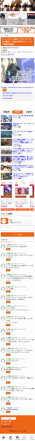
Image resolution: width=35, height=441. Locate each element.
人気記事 (10, 438)
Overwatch (9, 98)
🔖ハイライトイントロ (25, 52)
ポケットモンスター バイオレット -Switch (7, 202)
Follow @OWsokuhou (7, 427)
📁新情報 (4, 50)
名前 (10, 220)
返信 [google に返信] (8, 411)
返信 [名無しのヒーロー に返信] (8, 249)
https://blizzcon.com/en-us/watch (18, 87)
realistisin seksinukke (12, 409)
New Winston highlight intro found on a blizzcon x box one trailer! (17, 94)
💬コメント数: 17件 (7, 54)
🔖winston (4, 52)
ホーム (3, 438)
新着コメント (24, 438)
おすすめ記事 (17, 438)
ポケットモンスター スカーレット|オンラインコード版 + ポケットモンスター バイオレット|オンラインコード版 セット (22, 202)
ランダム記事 (31, 438)
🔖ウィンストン (13, 52)
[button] (1, 18)
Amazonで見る (7, 209)
